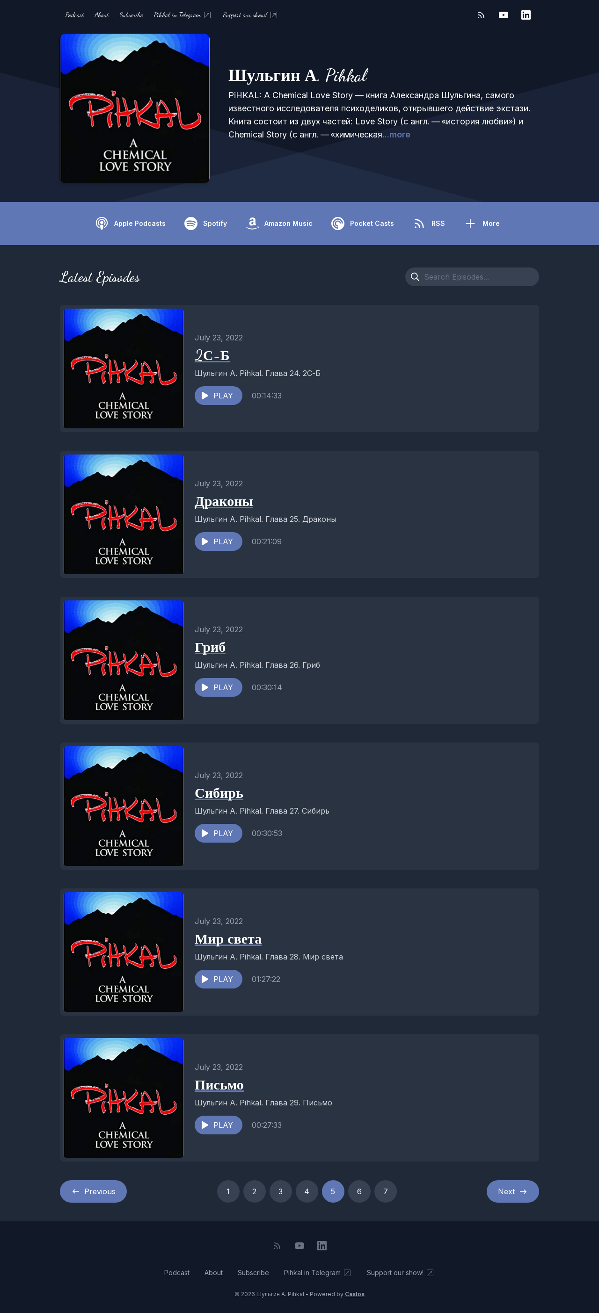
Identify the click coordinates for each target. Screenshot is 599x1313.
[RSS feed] (481, 15)
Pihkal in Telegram (183, 15)
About (102, 15)
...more (396, 134)
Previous (93, 1191)
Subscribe (131, 15)
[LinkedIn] (526, 15)
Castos (355, 1294)
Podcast (75, 15)
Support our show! (250, 15)
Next (513, 1191)
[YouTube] (503, 15)
